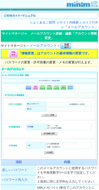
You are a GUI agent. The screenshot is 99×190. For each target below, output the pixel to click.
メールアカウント (81, 27)
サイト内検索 (69, 22)
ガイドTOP (90, 22)
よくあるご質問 (44, 22)
